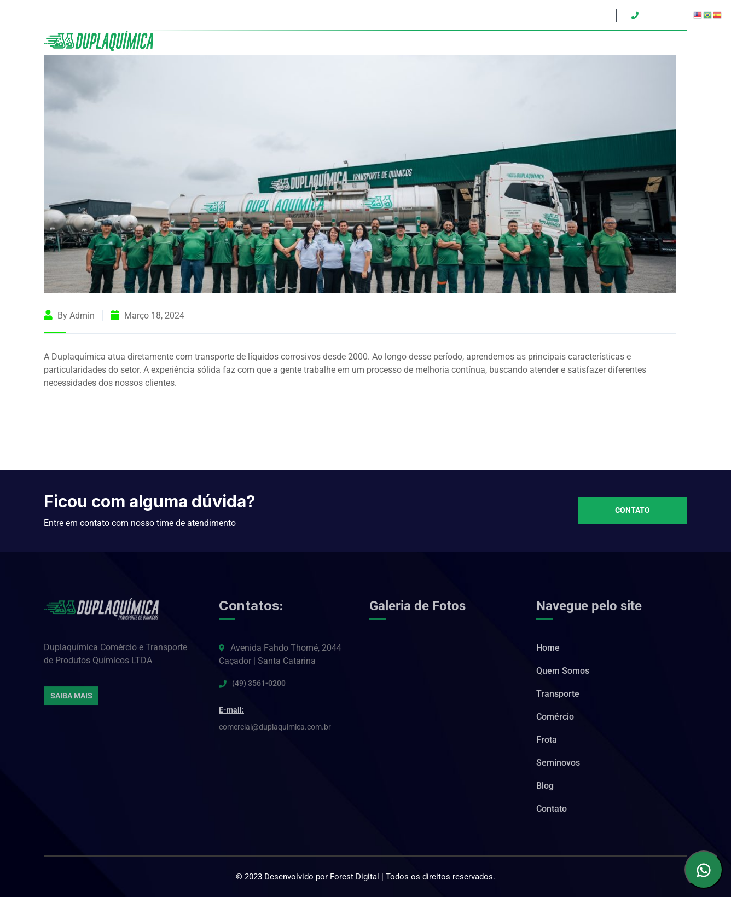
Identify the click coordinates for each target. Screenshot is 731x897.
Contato (672, 43)
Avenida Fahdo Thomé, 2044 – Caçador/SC (399, 15)
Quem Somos (414, 43)
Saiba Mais (71, 697)
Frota (558, 43)
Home (368, 43)
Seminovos (599, 43)
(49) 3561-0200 (259, 685)
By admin (69, 315)
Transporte (470, 43)
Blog (638, 43)
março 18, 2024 (147, 315)
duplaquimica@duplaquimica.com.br (546, 15)
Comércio (520, 43)
